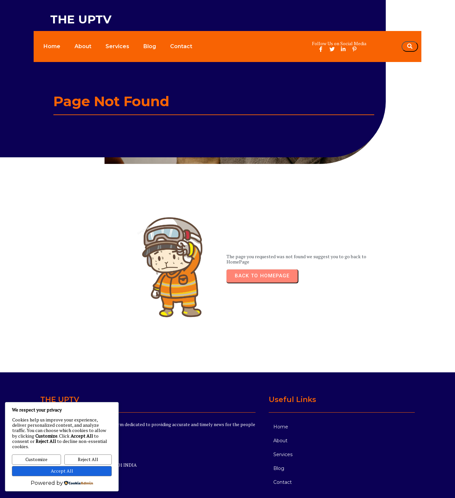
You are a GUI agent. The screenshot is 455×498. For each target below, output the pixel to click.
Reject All (88, 459)
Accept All (62, 471)
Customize (36, 459)
